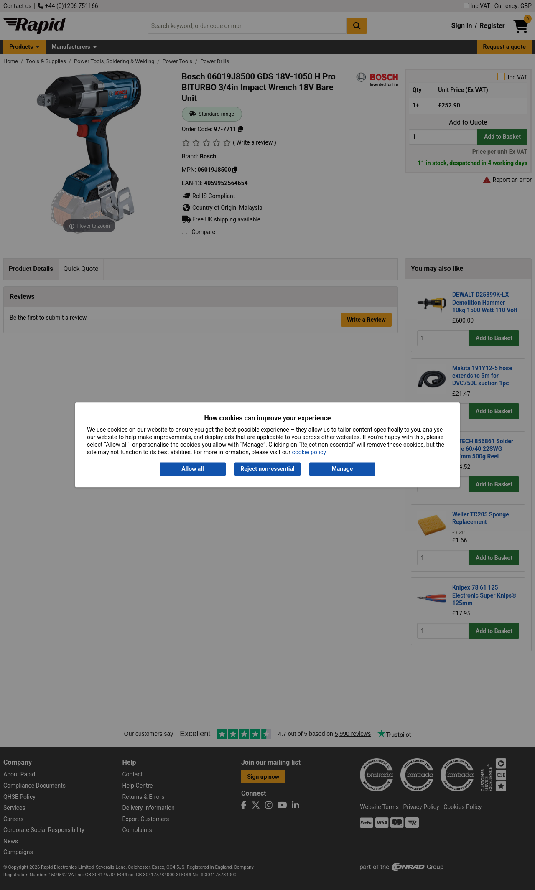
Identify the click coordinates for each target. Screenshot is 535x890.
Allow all (192, 468)
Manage (342, 468)
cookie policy (309, 452)
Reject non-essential (267, 468)
